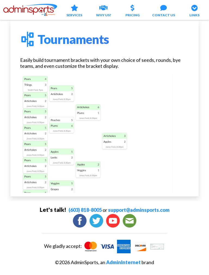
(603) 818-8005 (85, 210)
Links (195, 10)
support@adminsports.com (139, 210)
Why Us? (104, 10)
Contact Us (163, 10)
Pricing (133, 10)
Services (75, 10)
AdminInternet (123, 262)
